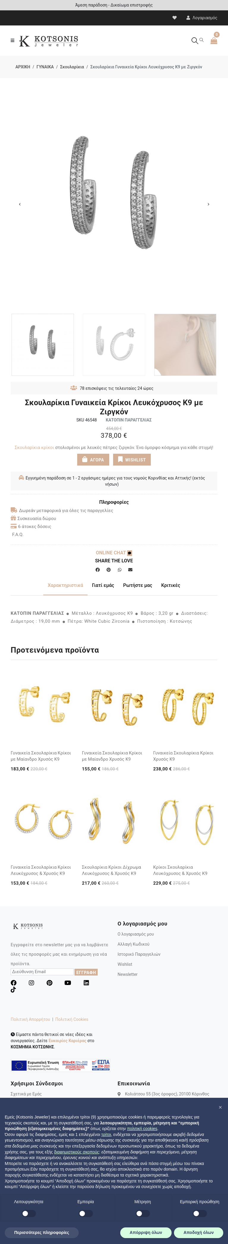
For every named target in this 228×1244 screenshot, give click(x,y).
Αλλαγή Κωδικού (133, 944)
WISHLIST (132, 459)
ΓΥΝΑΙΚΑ (45, 67)
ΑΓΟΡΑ (93, 459)
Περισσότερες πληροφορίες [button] (41, 1232)
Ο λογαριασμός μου (136, 934)
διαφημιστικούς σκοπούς (76, 1152)
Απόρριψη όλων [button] (146, 1232)
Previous (20, 204)
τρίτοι (106, 1134)
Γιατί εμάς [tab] (103, 585)
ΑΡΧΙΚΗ (22, 67)
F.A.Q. (18, 534)
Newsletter (127, 974)
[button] (220, 1107)
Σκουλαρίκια (72, 67)
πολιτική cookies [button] (142, 1128)
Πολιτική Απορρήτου (30, 1019)
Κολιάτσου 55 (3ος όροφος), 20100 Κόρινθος (167, 1094)
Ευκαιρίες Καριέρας (67, 1040)
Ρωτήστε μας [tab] (137, 585)
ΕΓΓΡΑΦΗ (86, 972)
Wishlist (125, 964)
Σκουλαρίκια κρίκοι (34, 447)
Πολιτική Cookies (71, 1019)
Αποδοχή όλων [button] (198, 1232)
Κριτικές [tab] (170, 585)
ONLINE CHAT (114, 553)
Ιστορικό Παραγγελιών (139, 954)
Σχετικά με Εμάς (26, 1094)
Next (208, 204)
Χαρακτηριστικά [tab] (65, 585)
